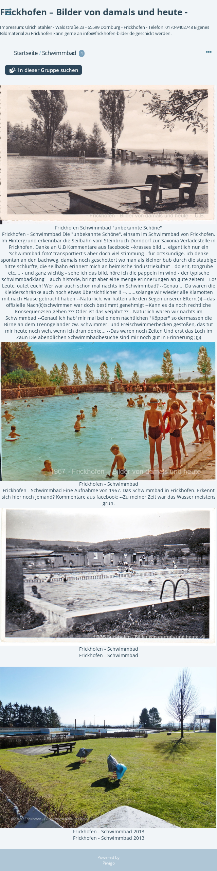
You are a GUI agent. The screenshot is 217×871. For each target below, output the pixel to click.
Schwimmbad (59, 53)
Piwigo (109, 863)
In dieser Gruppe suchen (48, 70)
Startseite (26, 53)
